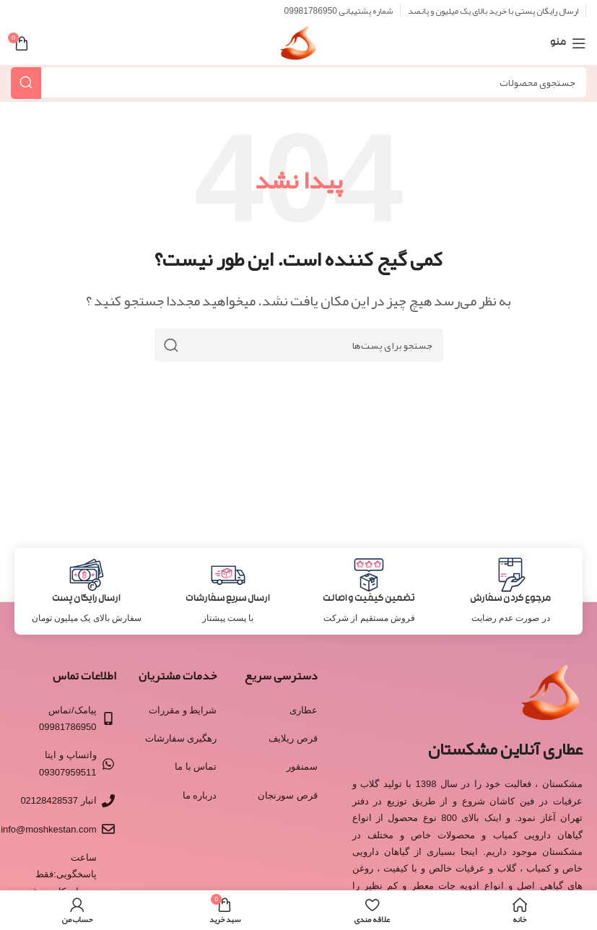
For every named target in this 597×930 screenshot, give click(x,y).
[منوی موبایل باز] (568, 43)
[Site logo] (298, 48)
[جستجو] (298, 82)
